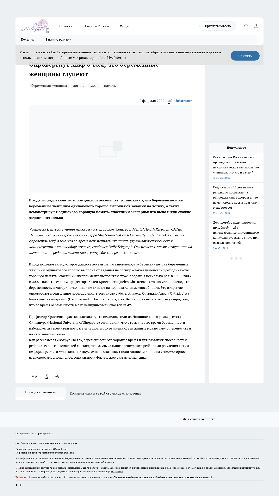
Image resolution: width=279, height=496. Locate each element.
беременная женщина (49, 85)
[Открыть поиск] (246, 26)
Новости (66, 26)
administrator (180, 100)
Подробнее (117, 471)
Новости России (96, 26)
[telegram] (58, 376)
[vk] (35, 376)
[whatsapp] (46, 376)
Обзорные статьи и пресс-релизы (34, 433)
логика (78, 85)
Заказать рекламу (58, 39)
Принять (245, 56)
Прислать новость (218, 26)
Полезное (27, 39)
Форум (125, 26)
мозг (94, 85)
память (110, 85)
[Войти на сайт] (256, 26)
